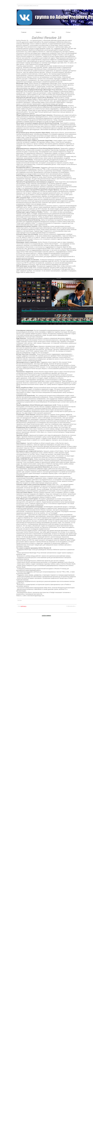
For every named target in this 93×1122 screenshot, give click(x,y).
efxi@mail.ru (23, 606)
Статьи (68, 32)
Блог (53, 32)
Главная (23, 32)
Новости (38, 32)
